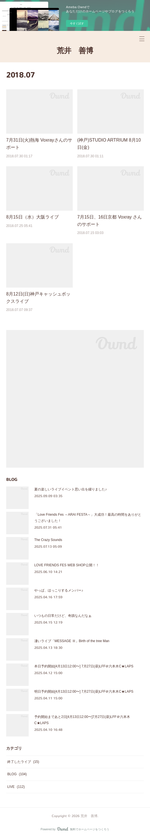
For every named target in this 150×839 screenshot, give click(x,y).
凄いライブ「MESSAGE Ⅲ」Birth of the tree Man (71, 641)
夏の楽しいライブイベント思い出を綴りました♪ (70, 489)
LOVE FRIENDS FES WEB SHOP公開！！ (66, 565)
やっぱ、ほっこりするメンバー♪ (58, 590)
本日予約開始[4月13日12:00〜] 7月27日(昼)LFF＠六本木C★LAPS (83, 666)
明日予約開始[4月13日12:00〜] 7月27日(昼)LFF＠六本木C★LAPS (83, 692)
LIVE (16, 787)
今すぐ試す (77, 23)
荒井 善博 (75, 51)
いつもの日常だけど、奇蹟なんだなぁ (63, 616)
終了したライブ (23, 762)
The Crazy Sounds (48, 540)
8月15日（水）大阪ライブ (32, 217)
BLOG (17, 774)
